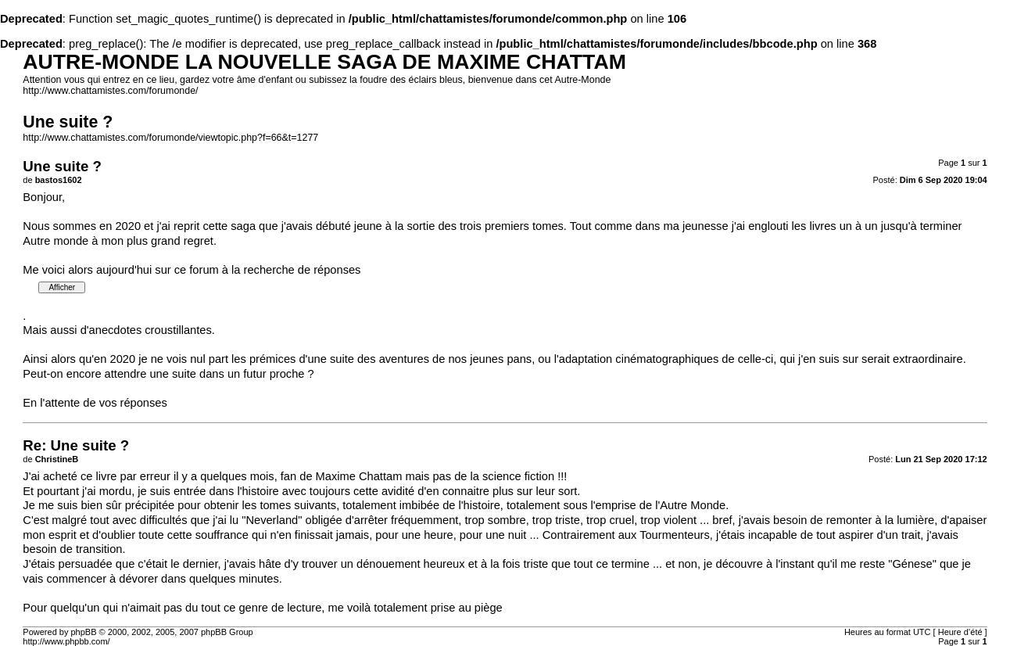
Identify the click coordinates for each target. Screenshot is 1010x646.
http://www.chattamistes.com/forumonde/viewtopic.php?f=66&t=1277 (170, 137)
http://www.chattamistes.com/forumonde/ (110, 90)
